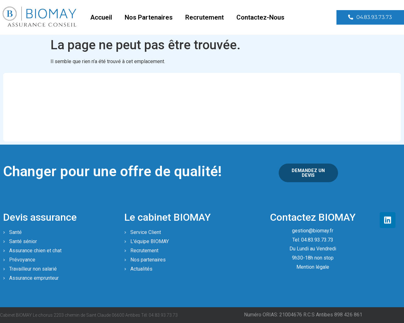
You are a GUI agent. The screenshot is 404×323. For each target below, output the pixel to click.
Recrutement (204, 17)
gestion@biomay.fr (312, 230)
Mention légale (312, 267)
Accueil (101, 17)
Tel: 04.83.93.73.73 (312, 239)
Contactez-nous (260, 17)
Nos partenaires (149, 17)
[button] (369, 17)
